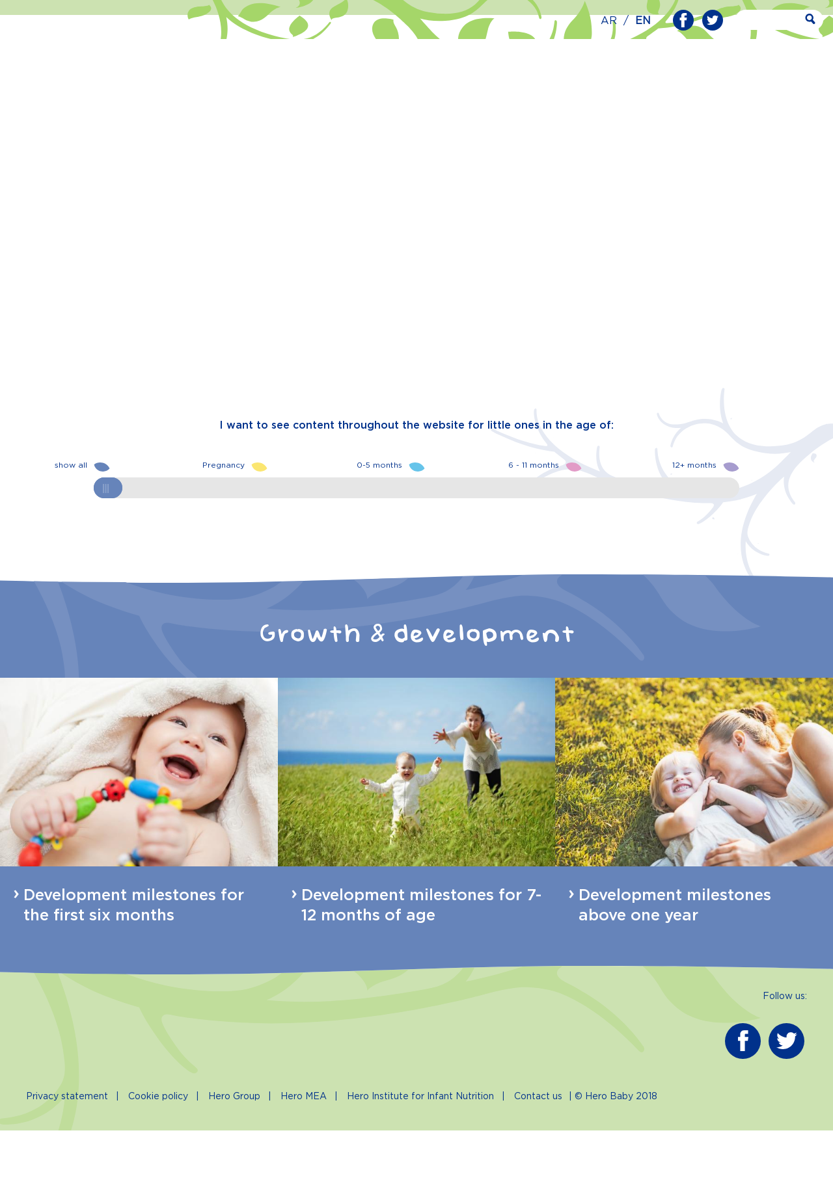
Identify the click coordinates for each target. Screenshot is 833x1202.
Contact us (538, 1168)
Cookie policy (158, 1168)
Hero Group (234, 1168)
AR (609, 21)
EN (643, 21)
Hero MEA (303, 1168)
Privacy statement (67, 1168)
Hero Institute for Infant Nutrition (420, 1168)
